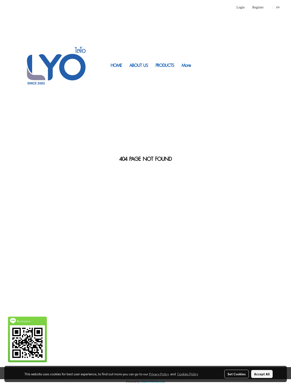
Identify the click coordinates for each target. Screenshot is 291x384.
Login (240, 7)
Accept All (262, 374)
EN (275, 7)
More (186, 65)
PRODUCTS (165, 65)
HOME (116, 65)
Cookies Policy (187, 374)
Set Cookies (236, 374)
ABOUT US (138, 65)
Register (258, 7)
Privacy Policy (159, 374)
